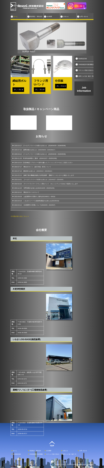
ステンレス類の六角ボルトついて (85, 70)
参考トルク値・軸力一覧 (85, 76)
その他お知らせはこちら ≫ (20, 216)
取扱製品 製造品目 (36, 16)
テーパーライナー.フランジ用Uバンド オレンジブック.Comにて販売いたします (51, 184)
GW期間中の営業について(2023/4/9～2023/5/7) (39, 205)
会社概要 (49, 16)
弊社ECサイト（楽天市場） (37, 167)
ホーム (15, 16)
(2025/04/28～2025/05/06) (57, 154)
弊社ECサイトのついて (31, 192)
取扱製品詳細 (82, 58)
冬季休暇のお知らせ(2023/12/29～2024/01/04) (39, 188)
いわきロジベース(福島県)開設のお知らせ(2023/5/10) (41, 201)
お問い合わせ (84, 16)
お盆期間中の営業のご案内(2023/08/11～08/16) (39, 196)
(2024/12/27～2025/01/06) (48, 158)
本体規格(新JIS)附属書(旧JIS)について (85, 64)
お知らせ (66, 16)
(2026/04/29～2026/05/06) (57, 145)
